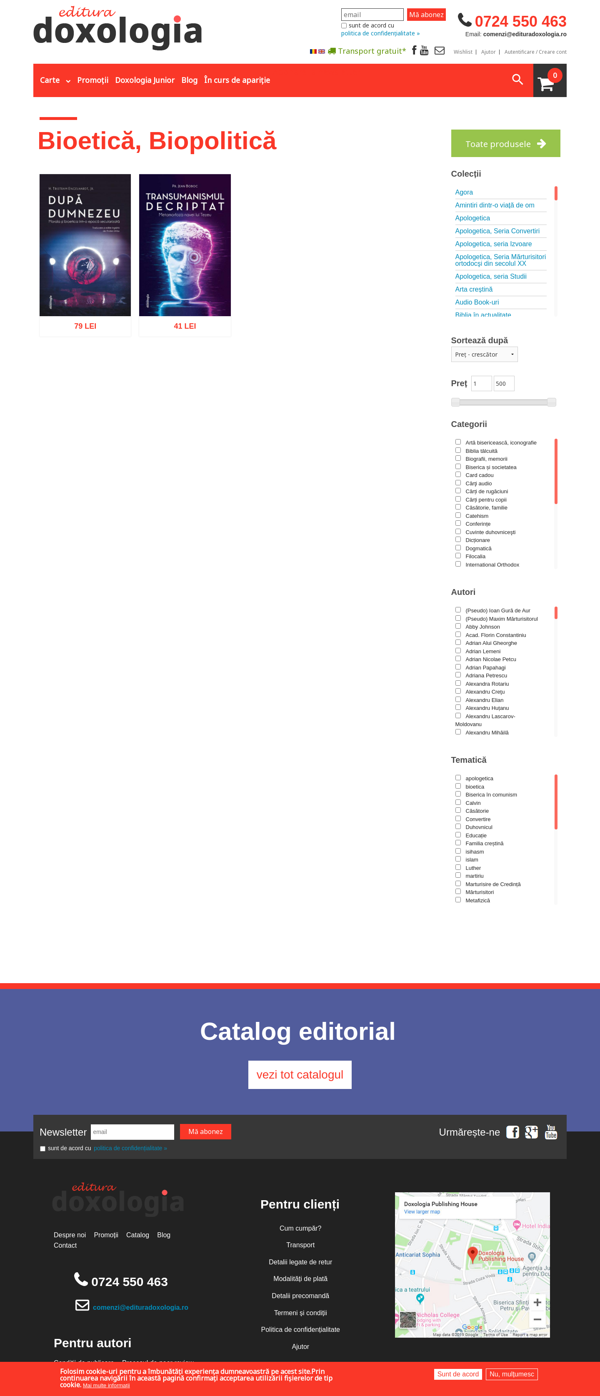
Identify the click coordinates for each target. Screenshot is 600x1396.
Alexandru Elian (485, 700)
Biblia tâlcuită (482, 451)
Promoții (92, 80)
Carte (50, 80)
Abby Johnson (483, 627)
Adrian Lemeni (483, 651)
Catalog (137, 1235)
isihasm (475, 852)
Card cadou (480, 475)
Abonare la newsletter (316, 71)
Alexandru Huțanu (487, 708)
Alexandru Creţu (485, 692)
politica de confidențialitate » (380, 33)
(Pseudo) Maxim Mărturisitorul (502, 619)
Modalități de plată (300, 1278)
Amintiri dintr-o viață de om (495, 205)
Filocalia (476, 556)
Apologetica (472, 218)
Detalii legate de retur (300, 1262)
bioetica (475, 787)
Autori (463, 592)
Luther (473, 868)
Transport (300, 1245)
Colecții (466, 174)
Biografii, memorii (487, 459)
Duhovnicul (479, 827)
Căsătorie (477, 811)
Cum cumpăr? (300, 1228)
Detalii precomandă (300, 1295)
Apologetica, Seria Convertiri (497, 231)
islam (472, 860)
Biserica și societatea (491, 467)
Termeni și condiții (300, 1312)
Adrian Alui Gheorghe (492, 643)
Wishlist (463, 52)
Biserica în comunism (492, 795)
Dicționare (478, 540)
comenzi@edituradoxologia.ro (140, 1307)
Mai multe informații (106, 1385)
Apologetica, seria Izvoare (493, 243)
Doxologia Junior (145, 80)
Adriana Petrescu (487, 675)
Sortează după (479, 340)
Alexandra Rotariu (487, 684)
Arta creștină (474, 289)
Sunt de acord (458, 1374)
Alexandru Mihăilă (487, 732)
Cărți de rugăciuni (487, 491)
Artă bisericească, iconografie (501, 443)
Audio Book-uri (477, 302)
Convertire (478, 819)
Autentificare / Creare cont (536, 52)
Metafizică (478, 900)
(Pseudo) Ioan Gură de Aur (498, 610)
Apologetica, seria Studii (491, 276)
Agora (464, 192)
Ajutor (488, 52)
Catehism (477, 516)
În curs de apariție (237, 80)
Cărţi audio (479, 483)
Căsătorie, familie (487, 507)
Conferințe (478, 524)
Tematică (469, 759)
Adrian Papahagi (486, 667)
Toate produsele (498, 144)
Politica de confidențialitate (300, 1329)
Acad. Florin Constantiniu (496, 635)
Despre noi (70, 1235)
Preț (459, 383)
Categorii (469, 424)
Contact (65, 1245)
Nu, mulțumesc (512, 1374)
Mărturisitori (480, 892)
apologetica (480, 778)
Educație (476, 835)
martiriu (475, 876)
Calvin (473, 803)
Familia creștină (485, 843)
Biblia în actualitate (483, 315)
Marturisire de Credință (493, 884)
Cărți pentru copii (486, 500)
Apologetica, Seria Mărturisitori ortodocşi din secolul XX (500, 260)
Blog (189, 80)
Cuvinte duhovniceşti (491, 532)
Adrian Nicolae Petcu (491, 659)
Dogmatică (479, 548)
